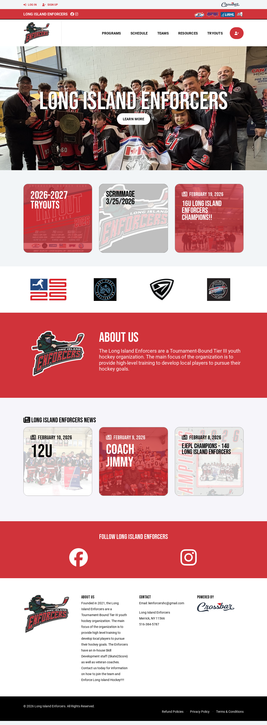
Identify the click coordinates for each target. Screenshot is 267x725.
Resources (188, 33)
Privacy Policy (200, 715)
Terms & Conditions (230, 715)
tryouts (215, 33)
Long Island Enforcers (45, 14)
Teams (163, 33)
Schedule (139, 33)
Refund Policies (172, 715)
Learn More (133, 119)
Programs (111, 33)
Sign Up (50, 5)
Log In (30, 5)
